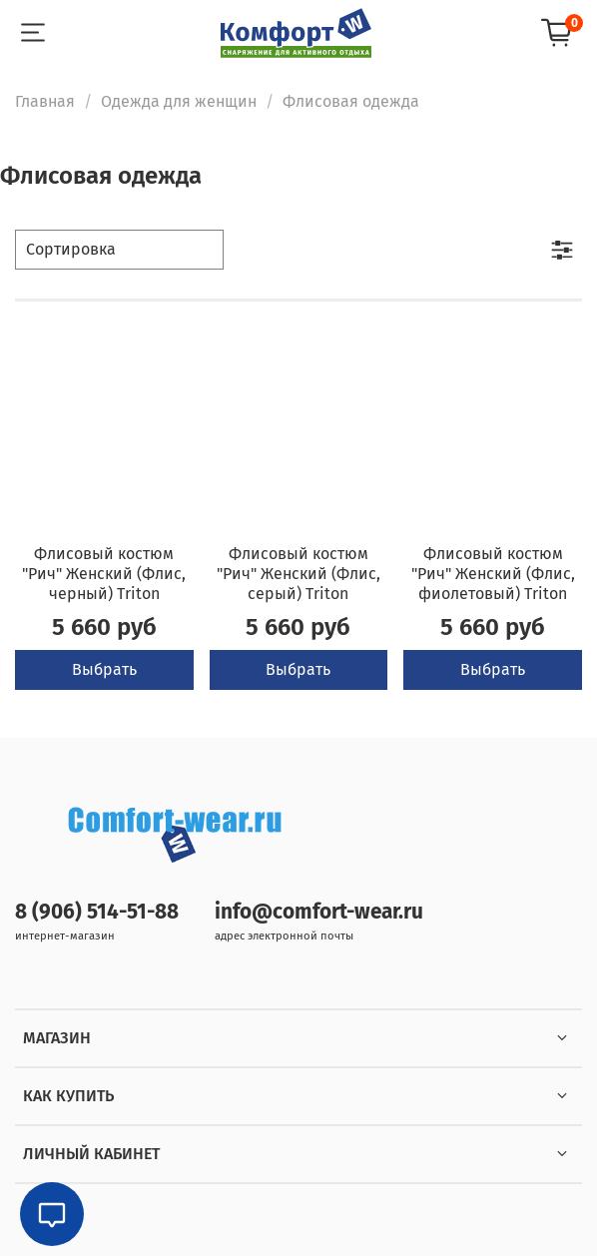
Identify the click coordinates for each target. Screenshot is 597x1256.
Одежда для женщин (179, 101)
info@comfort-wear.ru (319, 912)
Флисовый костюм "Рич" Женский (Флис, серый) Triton (298, 573)
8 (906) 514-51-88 (97, 912)
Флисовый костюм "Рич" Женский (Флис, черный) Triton (104, 573)
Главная (45, 101)
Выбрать (104, 669)
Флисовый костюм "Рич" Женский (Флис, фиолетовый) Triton (493, 573)
